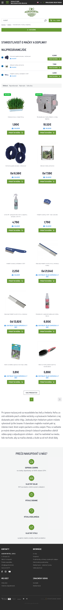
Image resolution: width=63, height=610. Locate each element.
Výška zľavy (29, 85)
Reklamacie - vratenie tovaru (42, 565)
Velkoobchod (37, 568)
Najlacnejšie (22, 85)
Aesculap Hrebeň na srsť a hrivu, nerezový (15, 314)
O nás (35, 554)
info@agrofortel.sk (7, 565)
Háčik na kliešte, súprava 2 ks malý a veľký (15, 364)
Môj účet (4, 583)
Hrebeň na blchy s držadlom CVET (19, 73)
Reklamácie (37, 586)
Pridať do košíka (54, 59)
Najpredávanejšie (13, 85)
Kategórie (31, 30)
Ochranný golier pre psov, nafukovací (20, 56)
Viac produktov (31, 393)
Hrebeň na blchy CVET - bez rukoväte (47, 214)
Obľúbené (5, 85)
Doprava (36, 556)
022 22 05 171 (5, 568)
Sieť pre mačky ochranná (17, 65)
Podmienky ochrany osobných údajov (45, 559)
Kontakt (35, 583)
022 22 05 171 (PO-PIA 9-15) (16, 2)
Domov (3, 24)
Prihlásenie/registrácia (52, 2)
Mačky (9, 24)
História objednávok (8, 586)
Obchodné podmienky (40, 562)
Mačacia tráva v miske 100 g (16, 117)
